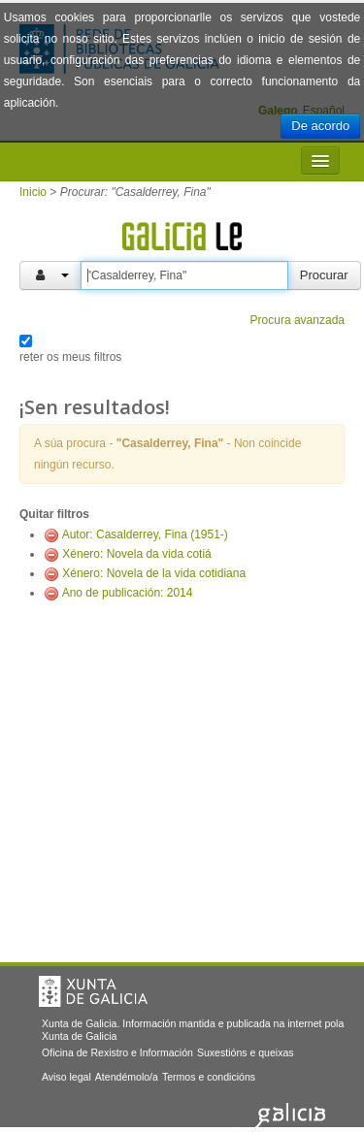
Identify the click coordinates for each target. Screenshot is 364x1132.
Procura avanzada (297, 320)
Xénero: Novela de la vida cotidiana (154, 573)
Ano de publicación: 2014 (127, 592)
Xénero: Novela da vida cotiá (136, 554)
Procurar (324, 275)
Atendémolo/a (126, 1077)
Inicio (33, 192)
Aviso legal (66, 1077)
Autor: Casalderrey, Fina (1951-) (145, 534)
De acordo (320, 125)
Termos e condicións (208, 1077)
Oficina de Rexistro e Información (117, 1052)
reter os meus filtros (70, 357)
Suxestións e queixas (245, 1052)
